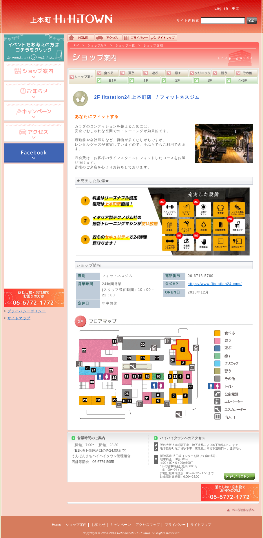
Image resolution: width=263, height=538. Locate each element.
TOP (75, 45)
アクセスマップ (148, 525)
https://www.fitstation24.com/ (215, 284)
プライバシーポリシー (27, 311)
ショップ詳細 (153, 45)
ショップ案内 (97, 45)
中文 (236, 8)
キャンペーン (120, 525)
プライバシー (175, 525)
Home (56, 525)
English (221, 8)
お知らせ (98, 525)
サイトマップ (19, 318)
